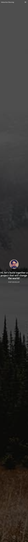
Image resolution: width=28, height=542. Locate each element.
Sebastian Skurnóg (7, 2)
